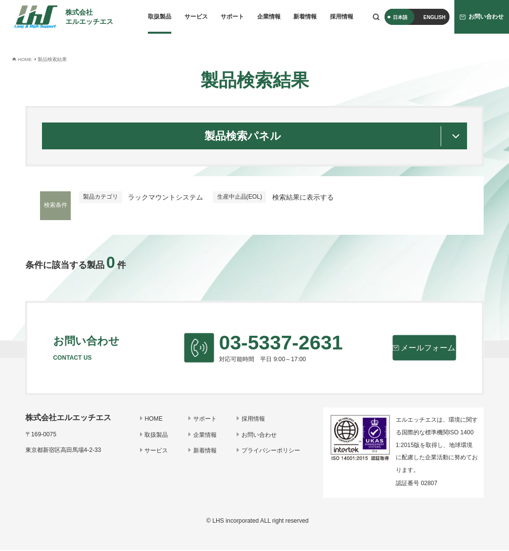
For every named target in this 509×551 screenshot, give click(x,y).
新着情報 (305, 16)
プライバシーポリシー (271, 451)
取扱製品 (159, 16)
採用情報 (341, 16)
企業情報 (269, 16)
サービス (196, 16)
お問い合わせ (259, 435)
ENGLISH (435, 17)
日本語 (400, 17)
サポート (232, 16)
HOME (156, 420)
